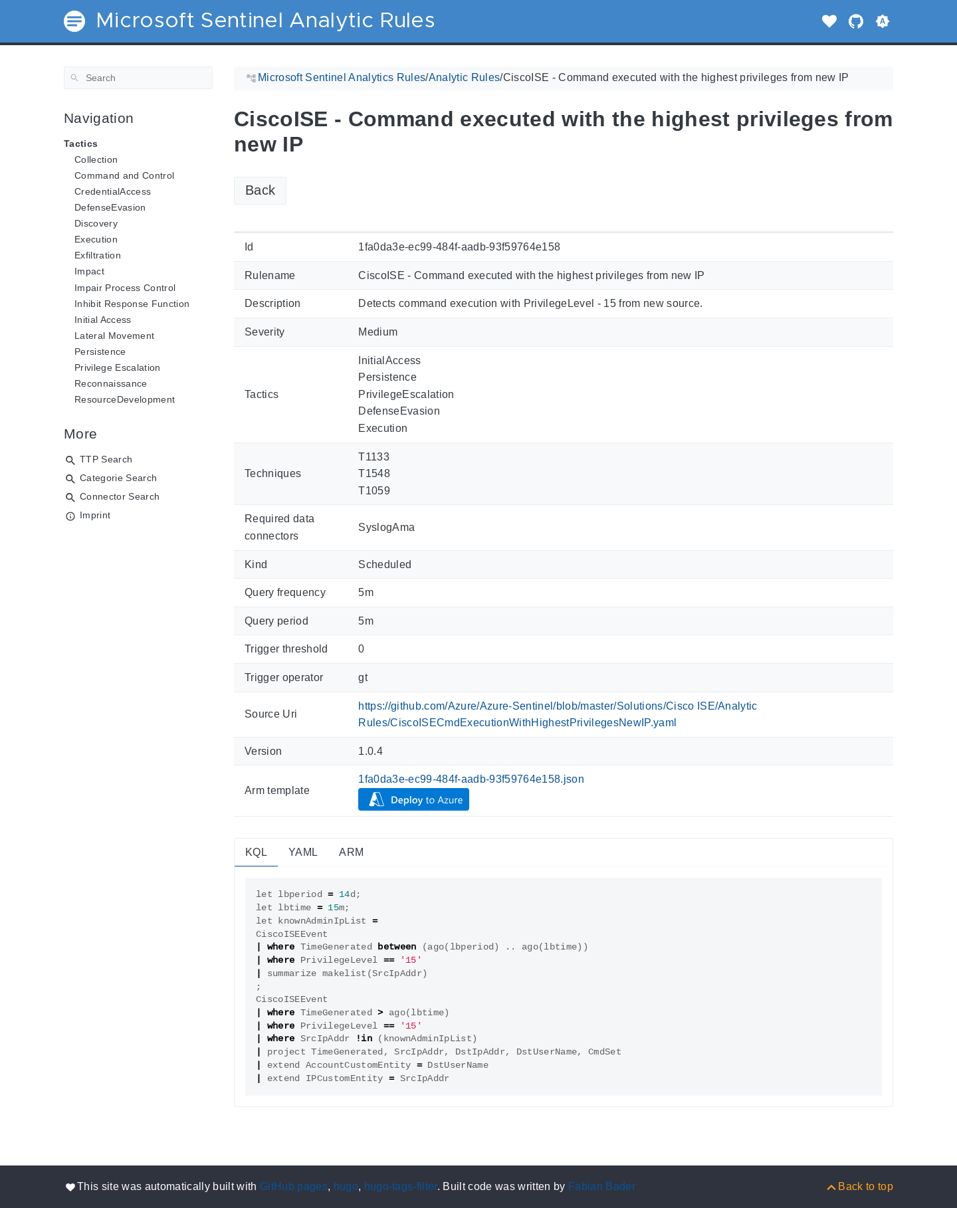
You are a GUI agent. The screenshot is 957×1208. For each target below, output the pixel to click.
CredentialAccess (112, 191)
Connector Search (120, 496)
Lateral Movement (114, 335)
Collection (96, 159)
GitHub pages (294, 1186)
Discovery (96, 223)
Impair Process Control (124, 287)
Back (260, 190)
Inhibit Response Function (131, 303)
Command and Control (124, 175)
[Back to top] (859, 1186)
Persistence (100, 351)
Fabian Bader (601, 1186)
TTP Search (106, 459)
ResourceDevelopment (124, 399)
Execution (96, 239)
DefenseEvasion (110, 207)
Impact (89, 271)
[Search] (138, 77)
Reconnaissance (111, 383)
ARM (351, 852)
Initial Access (103, 319)
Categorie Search (118, 477)
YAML (303, 852)
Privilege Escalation (117, 367)
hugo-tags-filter (400, 1186)
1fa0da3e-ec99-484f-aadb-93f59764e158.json (471, 779)
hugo (346, 1186)
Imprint (95, 515)
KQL (256, 852)
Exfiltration (97, 255)
